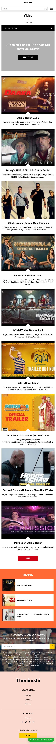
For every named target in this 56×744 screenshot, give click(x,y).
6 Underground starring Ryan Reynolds (28, 223)
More (28, 558)
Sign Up (28, 735)
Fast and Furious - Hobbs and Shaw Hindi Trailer (28, 490)
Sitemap (28, 704)
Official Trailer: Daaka (28, 118)
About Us (28, 695)
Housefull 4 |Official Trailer (28, 275)
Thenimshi (28, 2)
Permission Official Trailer (28, 543)
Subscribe (28, 700)
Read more (28, 57)
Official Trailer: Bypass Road (28, 330)
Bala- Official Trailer (28, 383)
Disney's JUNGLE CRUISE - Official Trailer (28, 170)
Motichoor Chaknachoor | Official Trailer (28, 435)
